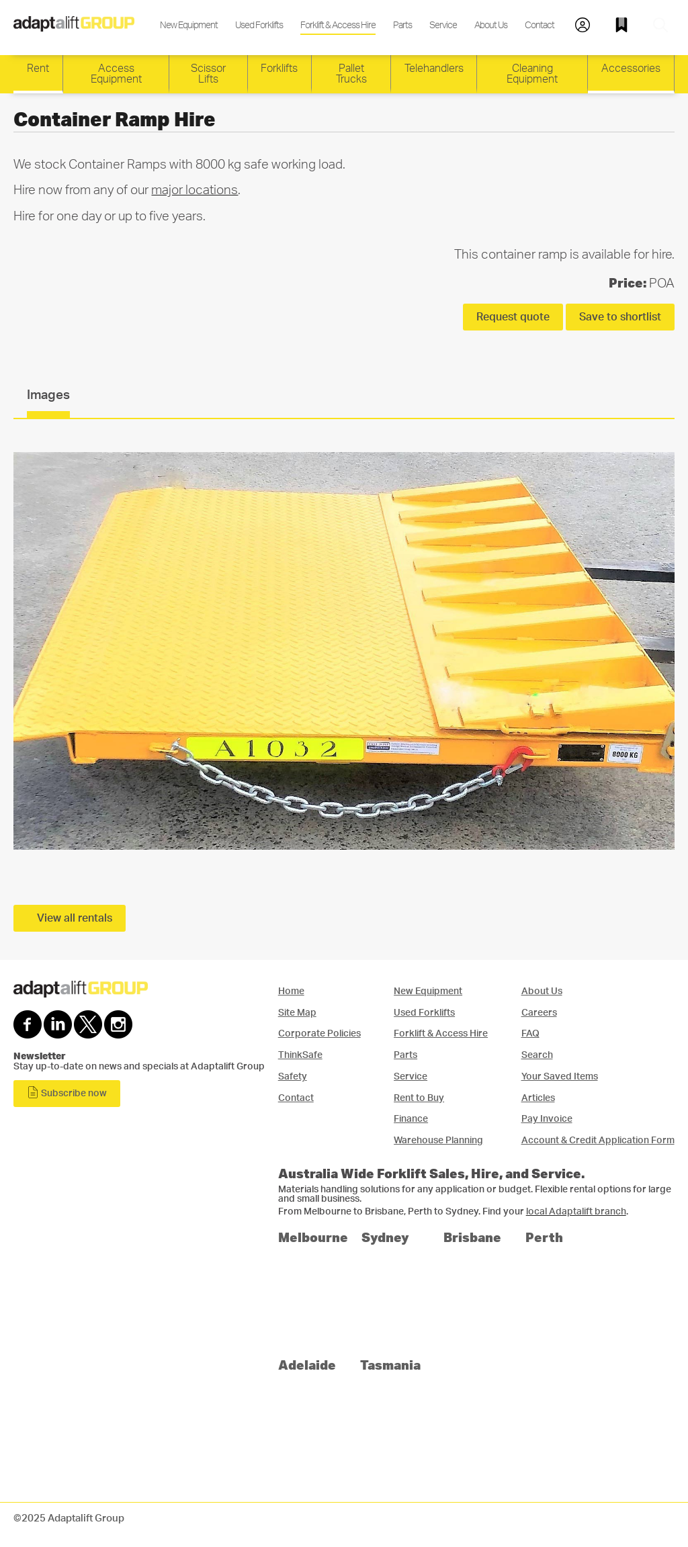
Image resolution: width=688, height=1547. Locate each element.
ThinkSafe (300, 1055)
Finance (411, 1119)
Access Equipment (116, 74)
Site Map (297, 1013)
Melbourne (313, 1237)
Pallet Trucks (351, 74)
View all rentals (74, 918)
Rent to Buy (419, 1098)
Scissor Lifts (208, 74)
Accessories (630, 68)
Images (48, 395)
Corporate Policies (319, 1033)
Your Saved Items (559, 1076)
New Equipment (189, 25)
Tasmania (390, 1364)
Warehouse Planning (438, 1140)
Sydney (385, 1237)
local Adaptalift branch (576, 1212)
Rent (38, 68)
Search (537, 1055)
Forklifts (279, 68)
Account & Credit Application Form (598, 1140)
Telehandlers (434, 68)
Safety (292, 1076)
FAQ (530, 1033)
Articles (538, 1098)
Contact (539, 25)
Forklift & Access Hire (338, 25)
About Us (490, 25)
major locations (194, 190)
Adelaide (307, 1364)
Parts (402, 25)
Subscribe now (67, 1092)
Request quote (513, 317)
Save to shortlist (620, 317)
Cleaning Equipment (532, 74)
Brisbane (472, 1237)
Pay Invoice (546, 1119)
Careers (539, 1013)
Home (291, 991)
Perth (544, 1237)
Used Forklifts (259, 25)
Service (443, 25)
